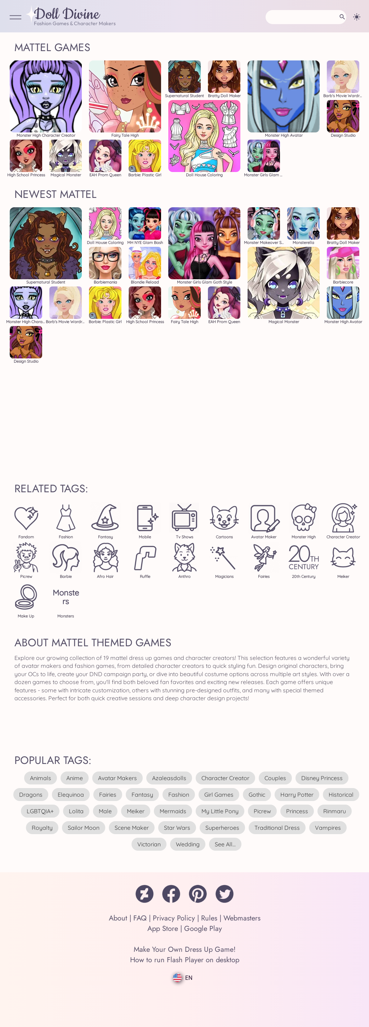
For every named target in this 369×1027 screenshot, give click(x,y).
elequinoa (71, 794)
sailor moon (83, 827)
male (105, 811)
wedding (188, 844)
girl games (219, 794)
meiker (136, 811)
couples (275, 778)
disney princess (322, 778)
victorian (149, 844)
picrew (262, 811)
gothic (257, 794)
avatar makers (117, 778)
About (118, 918)
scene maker (132, 827)
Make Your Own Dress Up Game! (185, 949)
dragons (31, 794)
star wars (177, 827)
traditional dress (277, 827)
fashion (178, 794)
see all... (225, 844)
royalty (42, 827)
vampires (328, 827)
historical (341, 794)
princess (297, 811)
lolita (76, 811)
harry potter (297, 794)
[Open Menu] (15, 17)
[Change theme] (357, 17)
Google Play (203, 928)
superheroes (222, 827)
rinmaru (334, 811)
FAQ (140, 918)
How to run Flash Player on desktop (184, 960)
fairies (107, 794)
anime (74, 778)
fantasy (142, 794)
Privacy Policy (174, 918)
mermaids (173, 811)
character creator (225, 778)
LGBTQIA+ (40, 811)
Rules (209, 918)
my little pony (220, 811)
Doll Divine (66, 15)
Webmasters (242, 918)
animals (40, 778)
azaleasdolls (169, 778)
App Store (162, 928)
